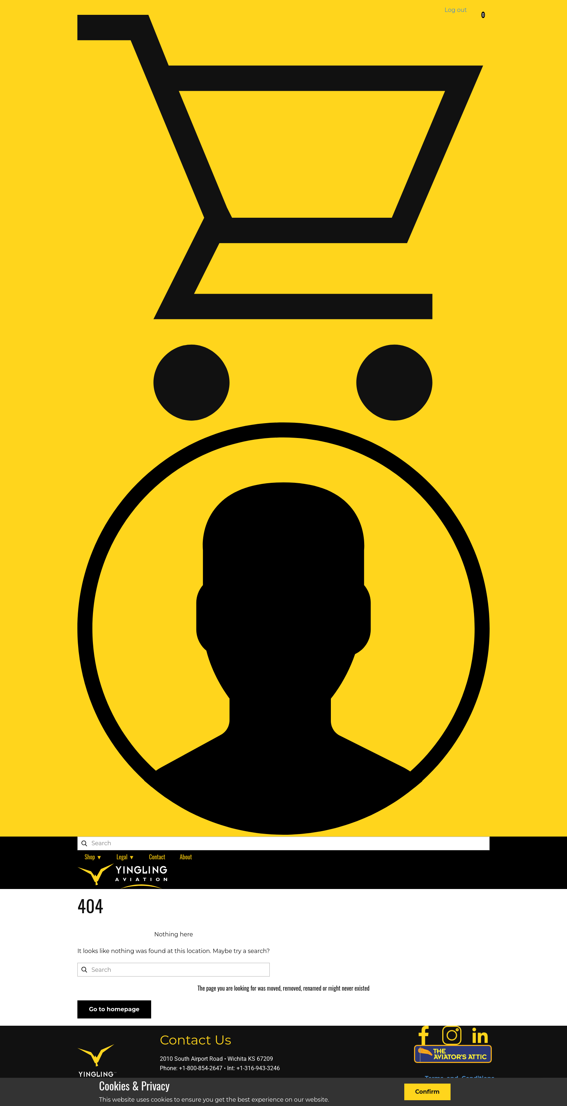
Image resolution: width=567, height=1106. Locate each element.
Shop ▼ (93, 856)
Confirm (427, 1091)
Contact (157, 856)
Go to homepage (114, 1009)
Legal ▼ (125, 856)
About (186, 856)
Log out (455, 10)
